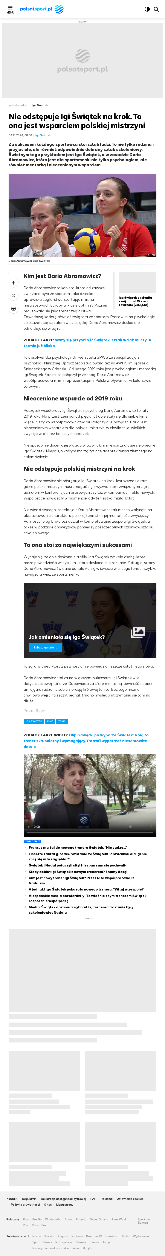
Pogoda (81, 1219)
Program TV (94, 1236)
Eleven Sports (99, 1219)
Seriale (94, 1242)
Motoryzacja (63, 1242)
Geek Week (119, 1219)
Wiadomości (53, 1219)
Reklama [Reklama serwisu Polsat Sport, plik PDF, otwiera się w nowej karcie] (107, 1199)
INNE (50, 721)
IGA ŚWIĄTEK (34, 721)
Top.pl (106, 1242)
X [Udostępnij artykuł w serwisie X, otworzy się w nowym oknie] (13, 295)
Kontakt (12, 1199)
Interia (36, 1236)
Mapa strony (64, 1205)
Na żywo (77, 1236)
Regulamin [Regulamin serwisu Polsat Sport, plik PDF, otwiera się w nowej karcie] (29, 1199)
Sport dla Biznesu (144, 1221)
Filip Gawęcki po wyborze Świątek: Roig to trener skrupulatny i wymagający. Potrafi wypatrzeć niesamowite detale (86, 741)
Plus (26, 1225)
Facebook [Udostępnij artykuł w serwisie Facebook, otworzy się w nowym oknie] (13, 282)
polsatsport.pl (18, 105)
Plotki (126, 1236)
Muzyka (88, 1248)
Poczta (49, 1236)
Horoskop (111, 1236)
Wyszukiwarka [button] (156, 9)
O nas (48, 1205)
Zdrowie (80, 1242)
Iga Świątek (40, 105)
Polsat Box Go (32, 1219)
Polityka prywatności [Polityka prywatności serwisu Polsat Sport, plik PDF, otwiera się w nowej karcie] (25, 1205)
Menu (10, 12)
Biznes (47, 1242)
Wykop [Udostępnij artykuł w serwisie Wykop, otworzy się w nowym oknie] (13, 308)
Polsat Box (39, 1225)
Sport (68, 1219)
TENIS (62, 721)
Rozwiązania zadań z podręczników (55, 1248)
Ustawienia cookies (130, 1199)
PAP (93, 1199)
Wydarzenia (141, 1236)
